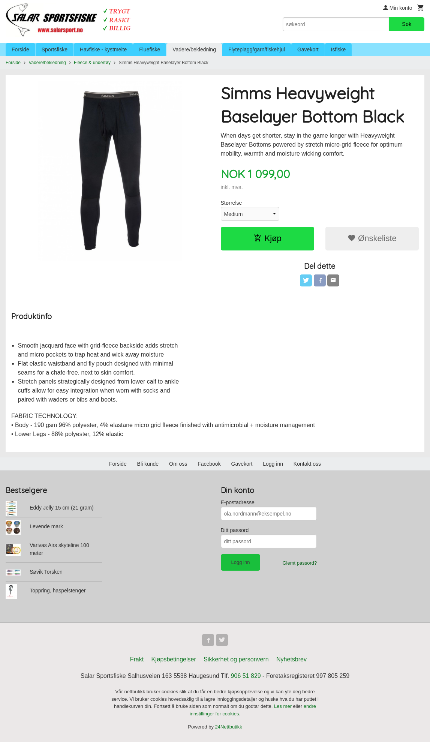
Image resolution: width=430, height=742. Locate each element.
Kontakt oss (307, 464)
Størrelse (231, 203)
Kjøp (267, 238)
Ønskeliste (372, 238)
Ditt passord (235, 530)
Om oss (178, 464)
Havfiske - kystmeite (103, 49)
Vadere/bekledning (194, 49)
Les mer (283, 706)
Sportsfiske (54, 49)
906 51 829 (246, 676)
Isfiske (338, 49)
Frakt (137, 659)
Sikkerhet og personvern (236, 659)
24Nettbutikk (228, 727)
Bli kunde (148, 464)
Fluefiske (149, 49)
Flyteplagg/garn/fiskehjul (256, 49)
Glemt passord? (299, 563)
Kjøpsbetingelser (173, 659)
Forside (20, 49)
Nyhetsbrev (291, 659)
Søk (406, 24)
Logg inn (273, 464)
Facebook (209, 464)
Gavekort (308, 49)
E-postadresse (238, 502)
